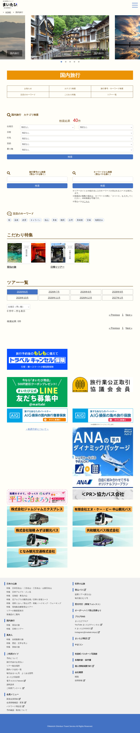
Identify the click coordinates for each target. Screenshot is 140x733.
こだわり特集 (70, 95)
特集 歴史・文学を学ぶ (17, 643)
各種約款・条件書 (83, 660)
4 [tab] (74, 61)
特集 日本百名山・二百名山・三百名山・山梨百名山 (29, 588)
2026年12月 (86, 298)
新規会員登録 (12, 699)
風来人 (10, 635)
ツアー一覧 (112, 95)
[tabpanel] (70, 37)
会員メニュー (13, 694)
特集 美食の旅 (13, 647)
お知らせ (28, 88)
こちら (87, 201)
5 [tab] (78, 61)
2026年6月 (22, 292)
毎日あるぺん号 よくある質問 (20, 673)
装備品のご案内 (13, 614)
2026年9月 (117, 292)
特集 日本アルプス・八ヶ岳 (19, 592)
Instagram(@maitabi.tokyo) (86, 632)
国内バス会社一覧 (14, 669)
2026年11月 (54, 298)
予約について (12, 658)
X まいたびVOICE (82, 628)
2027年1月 (117, 298)
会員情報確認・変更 (15, 702)
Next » (129, 315)
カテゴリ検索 (70, 88)
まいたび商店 (81, 638)
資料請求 (10, 684)
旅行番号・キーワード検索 (112, 88)
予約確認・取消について (17, 710)
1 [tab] (61, 61)
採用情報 (78, 680)
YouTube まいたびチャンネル (87, 625)
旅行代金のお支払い (15, 662)
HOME (8, 12)
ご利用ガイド (13, 654)
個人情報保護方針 (83, 666)
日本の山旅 (12, 584)
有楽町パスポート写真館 (86, 654)
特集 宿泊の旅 (13, 625)
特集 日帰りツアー (15, 629)
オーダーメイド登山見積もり (88, 610)
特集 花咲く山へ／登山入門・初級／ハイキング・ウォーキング (34, 603)
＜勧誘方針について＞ (37, 429)
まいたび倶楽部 (13, 677)
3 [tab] (70, 61)
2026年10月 (22, 298)
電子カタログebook (15, 681)
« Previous (114, 315)
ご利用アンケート (14, 688)
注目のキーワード (28, 95)
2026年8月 (86, 292)
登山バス (79, 590)
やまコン (79, 644)
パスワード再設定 (14, 706)
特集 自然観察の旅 (15, 639)
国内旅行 (11, 620)
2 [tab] (65, 61)
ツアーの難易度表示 (15, 611)
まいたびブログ (81, 621)
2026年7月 (54, 292)
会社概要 (79, 672)
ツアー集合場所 (13, 666)
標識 (77, 677)
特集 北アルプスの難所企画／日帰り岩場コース (27, 599)
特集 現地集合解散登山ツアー (20, 607)
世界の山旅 (80, 584)
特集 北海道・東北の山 (17, 596)
